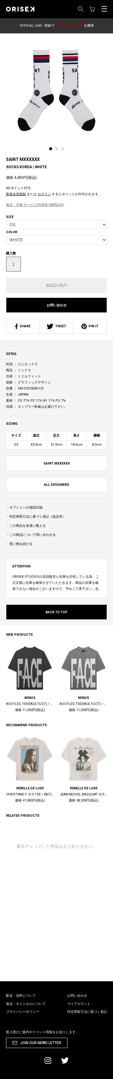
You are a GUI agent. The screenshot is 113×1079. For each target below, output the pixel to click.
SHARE (22, 326)
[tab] (52, 150)
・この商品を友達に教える (26, 526)
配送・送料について (21, 996)
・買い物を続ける (19, 544)
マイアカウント (78, 1004)
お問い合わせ (57, 305)
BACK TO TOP (56, 612)
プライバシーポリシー (22, 1012)
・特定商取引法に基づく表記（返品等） (36, 517)
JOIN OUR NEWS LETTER (40, 1043)
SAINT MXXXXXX (23, 159)
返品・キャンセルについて (26, 1004)
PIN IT (89, 326)
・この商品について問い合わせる (31, 535)
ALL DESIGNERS (56, 485)
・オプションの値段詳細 (24, 507)
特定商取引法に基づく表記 (87, 1012)
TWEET (56, 326)
